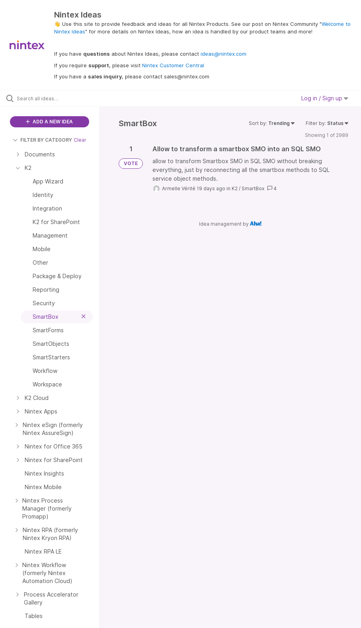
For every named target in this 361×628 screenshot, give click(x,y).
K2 (235, 188)
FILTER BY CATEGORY (42, 140)
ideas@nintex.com (223, 54)
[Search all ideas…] (54, 98)
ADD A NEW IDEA (49, 122)
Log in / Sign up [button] (324, 98)
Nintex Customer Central (173, 65)
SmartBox (253, 188)
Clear (80, 140)
